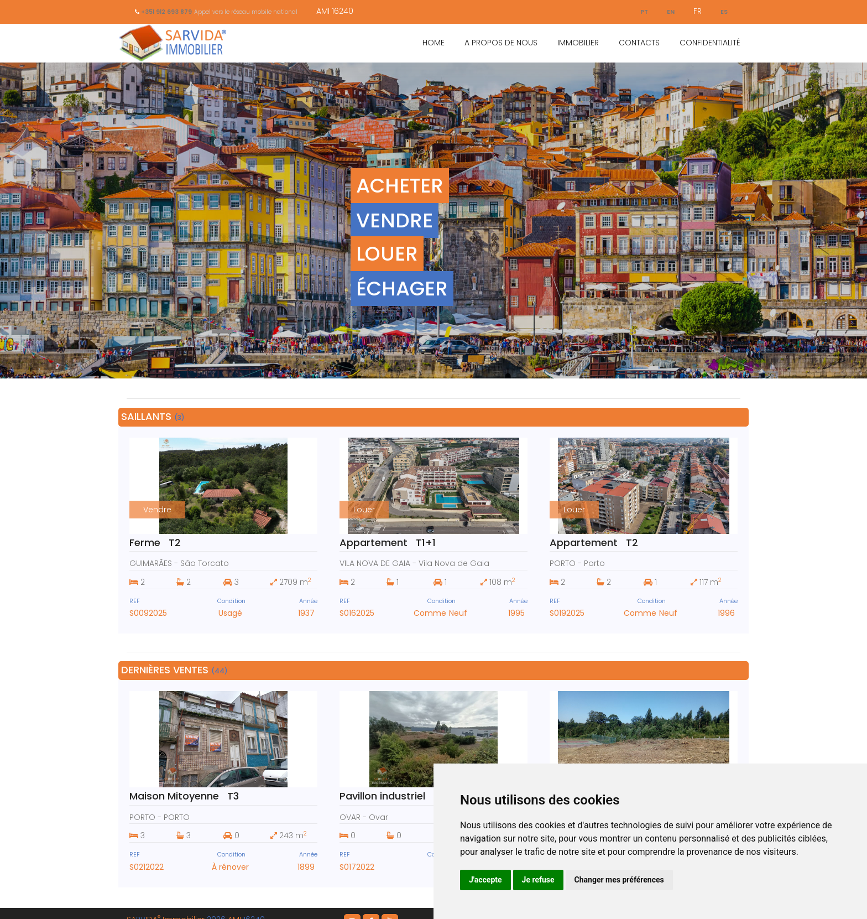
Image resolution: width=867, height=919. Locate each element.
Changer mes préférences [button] (619, 879)
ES (723, 11)
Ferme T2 (155, 542)
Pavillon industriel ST (393, 786)
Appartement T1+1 (388, 542)
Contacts (639, 42)
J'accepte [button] (485, 879)
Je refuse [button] (538, 879)
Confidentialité (710, 42)
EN (668, 11)
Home (433, 42)
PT (640, 11)
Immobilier (578, 42)
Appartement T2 (594, 542)
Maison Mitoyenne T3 (184, 786)
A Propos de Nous (500, 42)
